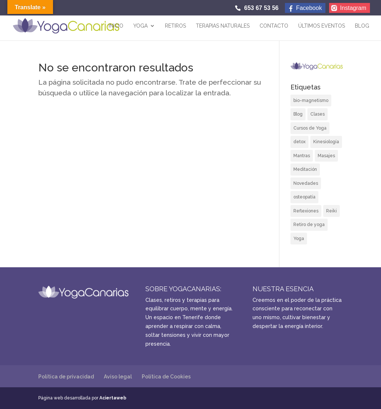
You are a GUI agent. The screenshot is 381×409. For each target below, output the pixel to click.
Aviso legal (118, 377)
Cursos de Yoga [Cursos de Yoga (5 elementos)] (310, 128)
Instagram (353, 8)
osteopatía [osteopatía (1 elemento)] (304, 197)
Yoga (140, 26)
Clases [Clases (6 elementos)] (317, 114)
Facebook (309, 8)
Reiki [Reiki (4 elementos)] (331, 211)
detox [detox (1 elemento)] (299, 141)
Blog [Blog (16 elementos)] (298, 114)
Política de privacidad (66, 377)
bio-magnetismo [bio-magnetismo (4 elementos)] (310, 100)
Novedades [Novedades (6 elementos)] (305, 183)
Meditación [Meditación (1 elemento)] (305, 169)
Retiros (175, 26)
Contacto (274, 26)
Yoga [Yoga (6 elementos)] (298, 238)
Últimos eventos (321, 26)
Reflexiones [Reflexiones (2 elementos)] (305, 211)
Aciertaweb (112, 398)
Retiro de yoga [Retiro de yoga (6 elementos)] (309, 224)
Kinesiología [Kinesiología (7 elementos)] (326, 141)
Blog (362, 26)
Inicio (116, 26)
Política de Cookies (166, 377)
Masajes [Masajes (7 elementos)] (326, 155)
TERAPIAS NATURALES (223, 26)
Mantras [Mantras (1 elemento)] (301, 155)
